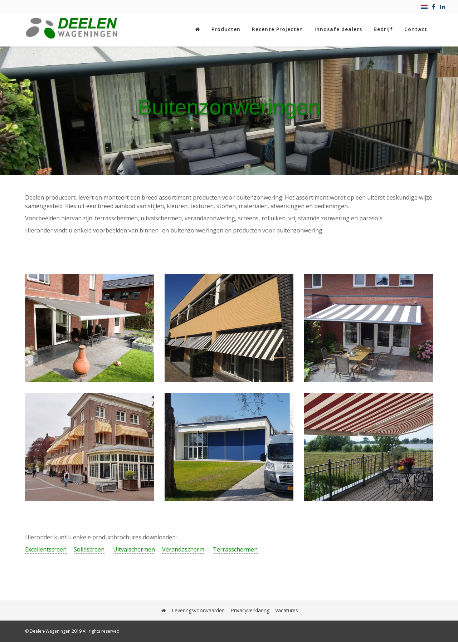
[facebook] (433, 7)
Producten (225, 29)
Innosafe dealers (338, 29)
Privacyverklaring (250, 610)
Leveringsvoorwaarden (198, 610)
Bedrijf (383, 29)
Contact (415, 29)
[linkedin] (442, 7)
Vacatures (286, 610)
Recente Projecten (277, 29)
